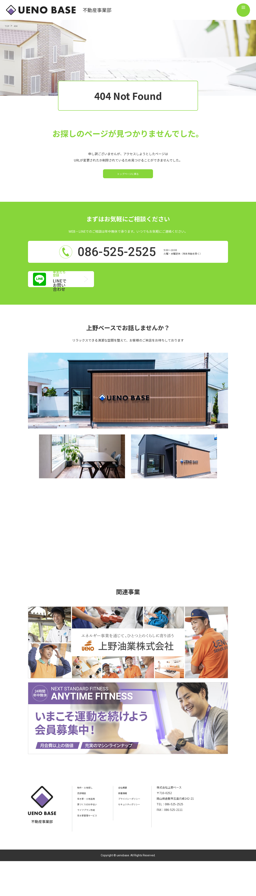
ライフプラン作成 (88, 845)
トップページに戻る (128, 180)
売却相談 (82, 828)
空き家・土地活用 (88, 833)
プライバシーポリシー (138, 833)
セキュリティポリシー (137, 839)
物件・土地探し (87, 822)
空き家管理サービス (89, 850)
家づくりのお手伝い (89, 839)
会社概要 (129, 822)
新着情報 (129, 828)
